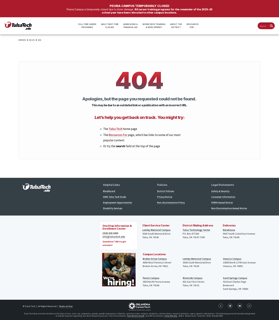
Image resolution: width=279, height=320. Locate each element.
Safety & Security (220, 191)
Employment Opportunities (117, 202)
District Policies (165, 191)
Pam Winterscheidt (135, 316)
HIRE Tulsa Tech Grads (114, 196)
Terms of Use (66, 306)
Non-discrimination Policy (171, 202)
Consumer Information (223, 196)
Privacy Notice (164, 196)
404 (39, 40)
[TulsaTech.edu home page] (18, 28)
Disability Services (112, 208)
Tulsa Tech (115, 129)
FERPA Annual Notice (222, 202)
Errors (22, 40)
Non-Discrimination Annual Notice (229, 208)
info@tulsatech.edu (113, 236)
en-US (32, 40)
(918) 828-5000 (110, 233)
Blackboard (109, 191)
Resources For (118, 135)
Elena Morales (171, 316)
